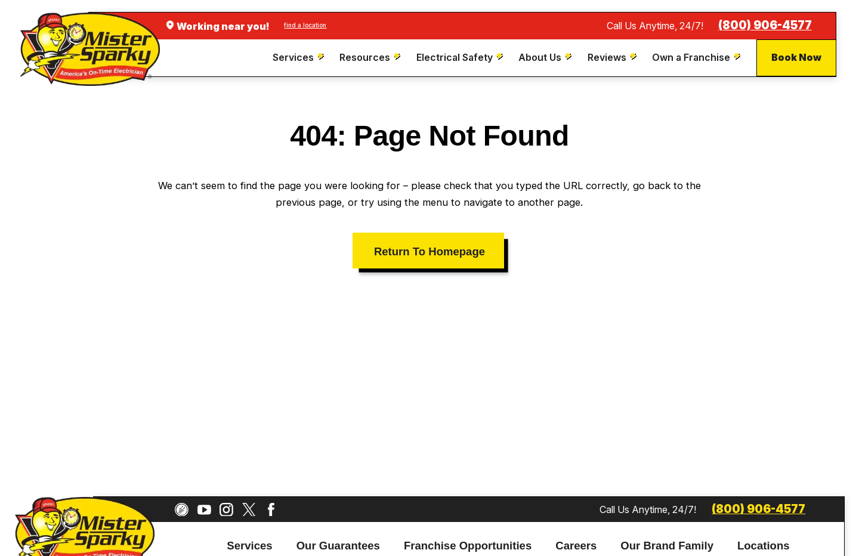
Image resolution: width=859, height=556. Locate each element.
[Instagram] (226, 510)
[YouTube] (204, 510)
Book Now (796, 57)
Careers (576, 545)
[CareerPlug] (182, 510)
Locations (763, 545)
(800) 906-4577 (765, 25)
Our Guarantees (338, 545)
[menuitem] (300, 57)
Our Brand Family (666, 545)
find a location (305, 25)
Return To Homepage (429, 251)
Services (249, 545)
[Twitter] (249, 510)
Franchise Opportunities (468, 545)
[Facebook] (271, 510)
